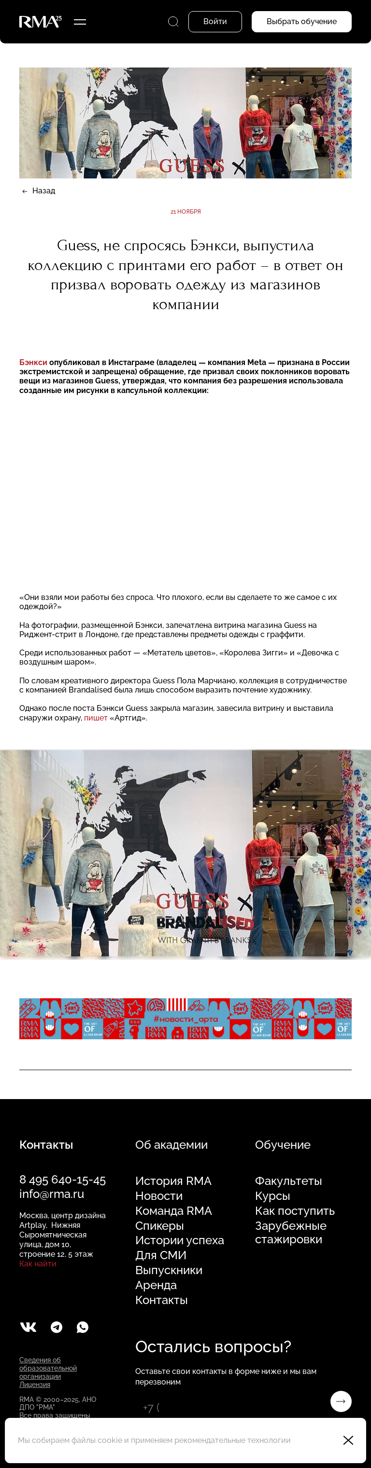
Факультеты (288, 1181)
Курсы (272, 1196)
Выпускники (168, 1270)
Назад (43, 190)
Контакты (161, 1300)
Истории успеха (179, 1240)
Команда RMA (173, 1211)
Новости (159, 1196)
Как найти (38, 1263)
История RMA (173, 1181)
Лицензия (34, 1384)
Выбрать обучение (302, 21)
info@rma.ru (51, 1194)
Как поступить (295, 1211)
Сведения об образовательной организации (48, 1368)
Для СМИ (160, 1255)
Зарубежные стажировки (291, 1233)
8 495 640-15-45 (62, 1179)
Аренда (156, 1285)
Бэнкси (33, 362)
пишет (96, 717)
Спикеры (159, 1226)
